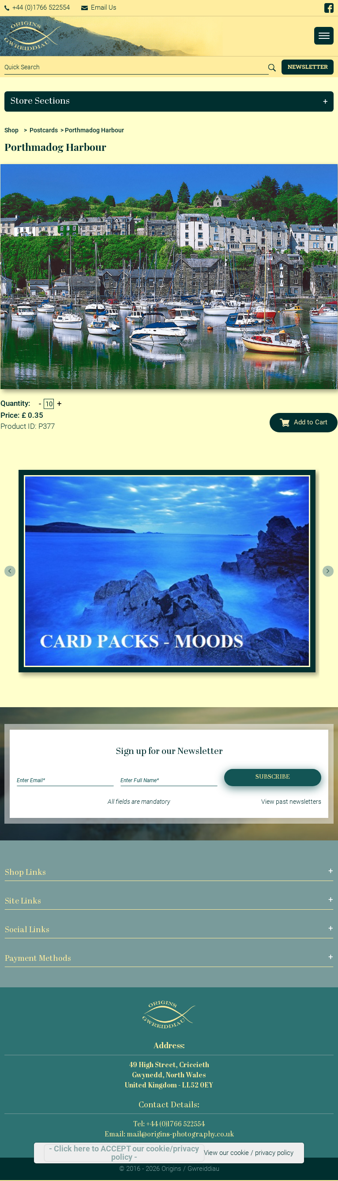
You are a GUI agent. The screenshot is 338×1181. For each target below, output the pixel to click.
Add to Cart (303, 422)
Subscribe (272, 777)
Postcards (44, 130)
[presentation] (10, 571)
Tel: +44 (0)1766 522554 (169, 1125)
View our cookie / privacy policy (248, 1153)
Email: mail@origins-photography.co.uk (169, 1135)
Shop (11, 130)
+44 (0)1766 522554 (37, 7)
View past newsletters (291, 801)
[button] (169, 101)
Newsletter (308, 66)
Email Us (98, 7)
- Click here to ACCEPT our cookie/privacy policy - (124, 1153)
